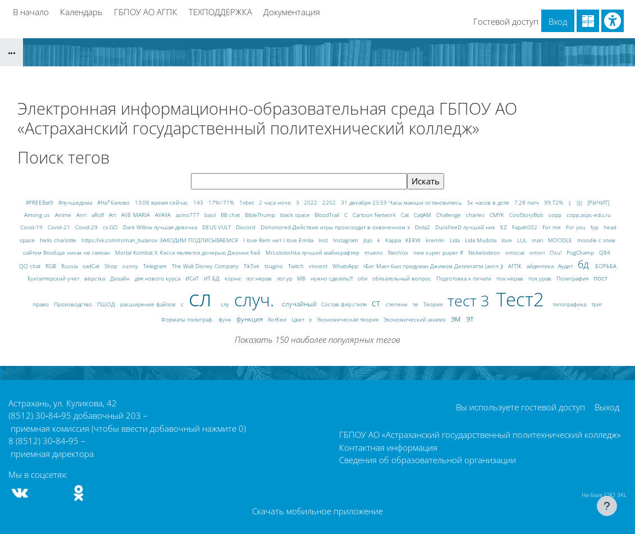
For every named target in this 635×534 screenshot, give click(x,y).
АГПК (515, 266)
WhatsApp (346, 266)
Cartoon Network (375, 215)
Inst (324, 240)
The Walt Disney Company (206, 266)
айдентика (541, 266)
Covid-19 (32, 227)
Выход (607, 407)
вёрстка (95, 278)
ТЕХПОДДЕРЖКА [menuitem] (220, 11)
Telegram (155, 266)
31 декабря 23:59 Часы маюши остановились (402, 202)
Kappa (394, 240)
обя (363, 278)
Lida (456, 240)
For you (576, 227)
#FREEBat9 (40, 202)
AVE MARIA (136, 215)
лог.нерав (259, 278)
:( (570, 202)
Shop (111, 266)
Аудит (566, 266)
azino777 (188, 215)
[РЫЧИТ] (598, 202)
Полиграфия (573, 278)
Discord (246, 227)
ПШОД (107, 304)
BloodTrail (327, 215)
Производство (74, 304)
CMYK (498, 215)
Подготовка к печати (464, 278)
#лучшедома (76, 202)
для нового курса (158, 278)
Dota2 (423, 227)
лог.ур (285, 278)
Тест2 (522, 299)
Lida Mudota (481, 240)
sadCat (92, 266)
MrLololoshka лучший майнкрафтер (313, 252)
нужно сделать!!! (332, 278)
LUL (522, 240)
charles (476, 215)
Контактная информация (388, 447)
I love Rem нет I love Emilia (279, 240)
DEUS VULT (217, 227)
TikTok (252, 266)
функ (225, 319)
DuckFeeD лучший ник (466, 227)
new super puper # (439, 252)
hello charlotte (59, 240)
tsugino (274, 266)
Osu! (556, 252)
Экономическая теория (348, 319)
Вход (558, 21)
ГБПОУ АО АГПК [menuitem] (145, 11)
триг (596, 304)
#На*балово (114, 202)
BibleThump (261, 215)
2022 (311, 202)
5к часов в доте (489, 202)
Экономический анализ (415, 319)
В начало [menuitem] (31, 11)
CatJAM (423, 215)
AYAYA (163, 215)
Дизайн (120, 278)
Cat (405, 215)
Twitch (296, 266)
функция (250, 319)
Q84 (604, 252)
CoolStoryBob (527, 215)
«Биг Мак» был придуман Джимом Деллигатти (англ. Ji (434, 266)
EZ (504, 227)
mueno (374, 252)
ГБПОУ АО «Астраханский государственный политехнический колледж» (480, 435)
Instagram (346, 240)
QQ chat (30, 266)
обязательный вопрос (402, 278)
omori (537, 252)
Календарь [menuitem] (81, 11)
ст (377, 302)
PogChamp (581, 252)
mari (538, 240)
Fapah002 (525, 227)
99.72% (554, 202)
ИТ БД (212, 278)
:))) (580, 202)
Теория (433, 304)
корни (234, 278)
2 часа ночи (276, 202)
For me (552, 227)
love (507, 240)
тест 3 (470, 300)
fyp (595, 227)
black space (296, 215)
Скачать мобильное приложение (317, 511)
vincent (319, 266)
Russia (70, 266)
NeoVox (399, 252)
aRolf (99, 215)
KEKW (413, 240)
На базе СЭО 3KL (604, 495)
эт (470, 318)
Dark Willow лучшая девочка (161, 227)
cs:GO (111, 227)
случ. (256, 299)
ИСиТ (192, 278)
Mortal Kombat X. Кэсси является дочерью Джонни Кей (188, 252)
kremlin (436, 240)
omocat (515, 252)
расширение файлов (148, 304)
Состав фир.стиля (344, 304)
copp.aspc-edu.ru (589, 215)
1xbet (247, 202)
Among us (38, 215)
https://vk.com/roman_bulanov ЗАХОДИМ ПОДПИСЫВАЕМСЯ (160, 240)
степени (397, 304)
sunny (131, 266)
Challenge (449, 215)
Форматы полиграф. (188, 319)
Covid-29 (87, 227)
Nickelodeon (485, 252)
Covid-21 (60, 227)
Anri (82, 215)
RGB (51, 266)
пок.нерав (510, 278)
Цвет (298, 319)
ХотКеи (278, 319)
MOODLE (561, 240)
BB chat (231, 215)
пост (600, 278)
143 (199, 202)
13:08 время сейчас (162, 202)
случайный (300, 304)
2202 (329, 202)
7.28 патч (527, 202)
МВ (302, 278)
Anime (64, 215)
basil (210, 215)
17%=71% (222, 202)
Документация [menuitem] (291, 11)
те (416, 304)
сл (203, 297)
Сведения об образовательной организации (427, 459)
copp (556, 215)
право (42, 304)
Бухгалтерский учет (54, 278)
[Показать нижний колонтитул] (607, 506)
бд (585, 264)
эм (457, 318)
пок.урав (540, 278)
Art (113, 215)
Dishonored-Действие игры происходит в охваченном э (336, 227)
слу (226, 304)
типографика (570, 304)
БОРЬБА (605, 266)
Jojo (368, 240)
